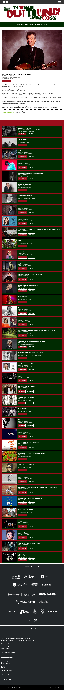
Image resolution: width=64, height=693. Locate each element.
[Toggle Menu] (59, 2)
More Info (30, 133)
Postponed (22, 391)
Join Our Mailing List (8, 653)
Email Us (5, 675)
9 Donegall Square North (8, 112)
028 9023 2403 (7, 670)
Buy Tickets (22, 133)
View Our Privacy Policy (7, 657)
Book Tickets (6, 80)
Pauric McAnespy (53, 687)
